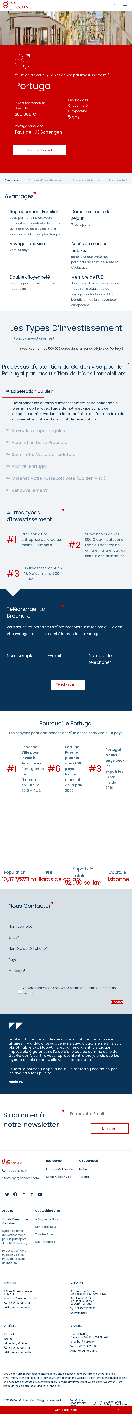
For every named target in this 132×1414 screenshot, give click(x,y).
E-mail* (55, 655)
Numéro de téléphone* (100, 659)
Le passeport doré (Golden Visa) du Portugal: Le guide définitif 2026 (14, 1257)
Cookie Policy (108, 1403)
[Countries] (116, 5)
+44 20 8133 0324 (17, 1303)
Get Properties (45, 1242)
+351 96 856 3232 (82, 1308)
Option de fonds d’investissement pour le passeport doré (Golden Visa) (14, 1237)
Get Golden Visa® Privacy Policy (78, 1403)
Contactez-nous (66, 1410)
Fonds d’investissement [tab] (34, 338)
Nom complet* (22, 655)
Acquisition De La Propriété (37, 442)
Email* (14, 937)
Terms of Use (97, 1403)
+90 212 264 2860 (83, 1346)
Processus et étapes (86, 180)
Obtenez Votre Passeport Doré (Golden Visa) (55, 478)
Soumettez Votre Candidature (41, 454)
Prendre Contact (39, 150)
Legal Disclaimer (121, 1403)
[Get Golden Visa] (18, 8)
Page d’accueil (33, 75)
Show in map (78, 1313)
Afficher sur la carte (17, 1307)
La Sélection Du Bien (29, 391)
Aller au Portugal (26, 466)
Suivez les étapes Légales (35, 430)
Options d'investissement (46, 180)
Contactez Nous (46, 1227)
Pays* (13, 959)
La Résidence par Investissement (78, 75)
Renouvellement (26, 490)
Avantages (12, 180)
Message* (17, 970)
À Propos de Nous (46, 1219)
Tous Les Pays (44, 1234)
